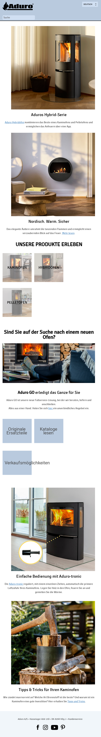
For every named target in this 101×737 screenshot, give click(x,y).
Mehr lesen (68, 233)
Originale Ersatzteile (17, 431)
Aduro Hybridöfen (14, 122)
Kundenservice (75, 719)
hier (50, 408)
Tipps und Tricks (76, 701)
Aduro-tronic (16, 584)
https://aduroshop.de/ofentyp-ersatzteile (27, 438)
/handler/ (27, 470)
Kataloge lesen (48, 431)
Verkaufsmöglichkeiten (27, 462)
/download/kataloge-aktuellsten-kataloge (59, 438)
